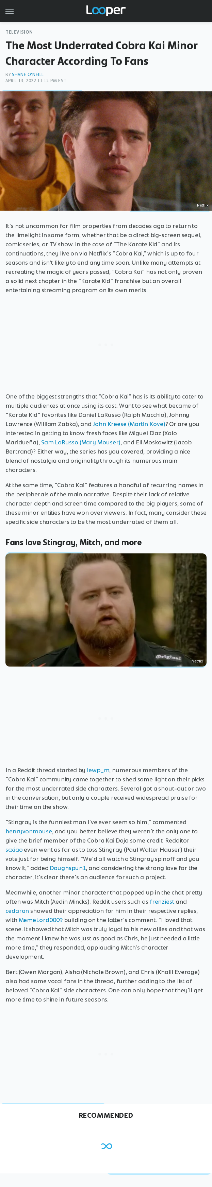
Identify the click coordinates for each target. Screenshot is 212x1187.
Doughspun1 (68, 868)
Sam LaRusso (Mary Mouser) (81, 442)
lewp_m (98, 770)
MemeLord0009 (41, 920)
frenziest (162, 902)
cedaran (17, 911)
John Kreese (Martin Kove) (129, 424)
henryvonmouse (28, 831)
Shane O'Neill (28, 74)
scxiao (13, 850)
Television (19, 32)
